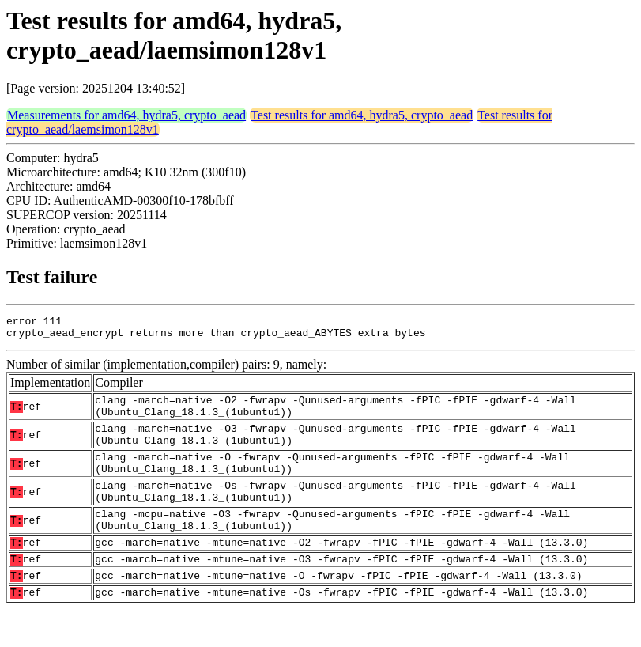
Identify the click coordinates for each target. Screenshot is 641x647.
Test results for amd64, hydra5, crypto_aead (362, 115)
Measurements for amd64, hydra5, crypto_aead (126, 115)
